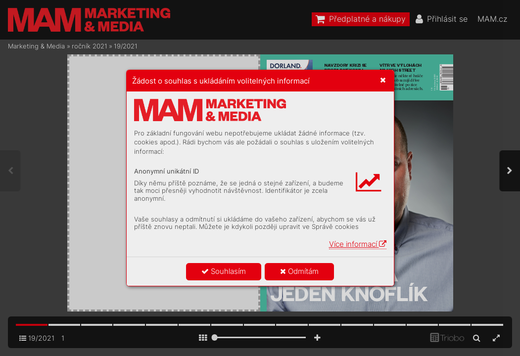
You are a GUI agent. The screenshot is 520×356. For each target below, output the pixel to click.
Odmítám (299, 271)
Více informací (357, 244)
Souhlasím (223, 271)
